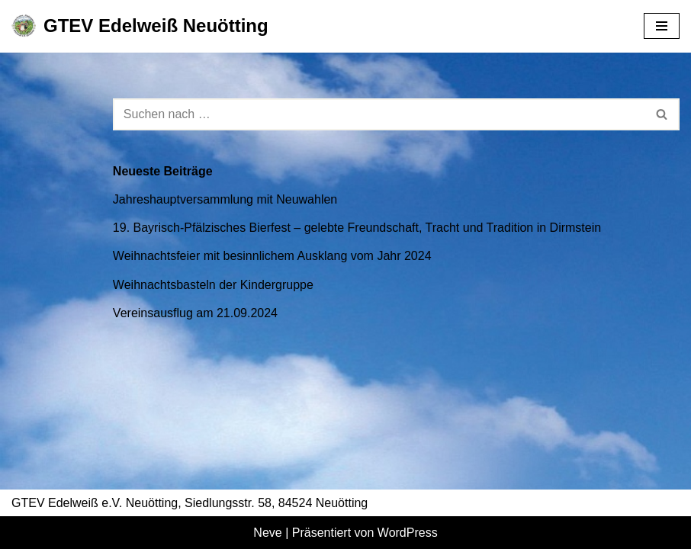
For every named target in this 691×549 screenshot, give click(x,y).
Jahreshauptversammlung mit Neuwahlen (225, 199)
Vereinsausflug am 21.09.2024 (195, 313)
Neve (267, 532)
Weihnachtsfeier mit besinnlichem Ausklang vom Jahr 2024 (272, 255)
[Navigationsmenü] (662, 26)
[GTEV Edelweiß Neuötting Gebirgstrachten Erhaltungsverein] (139, 26)
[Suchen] (379, 114)
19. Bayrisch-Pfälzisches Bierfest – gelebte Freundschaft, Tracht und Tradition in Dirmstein (357, 227)
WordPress (408, 532)
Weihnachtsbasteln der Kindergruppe (213, 284)
